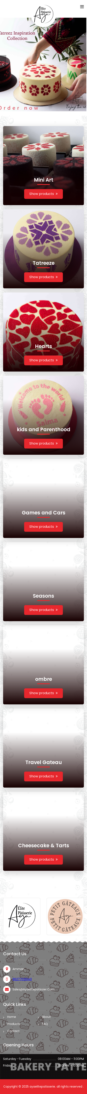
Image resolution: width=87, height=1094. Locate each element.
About (46, 1017)
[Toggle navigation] (82, 6)
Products (13, 1024)
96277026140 (22, 979)
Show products (43, 193)
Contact (13, 1031)
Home (11, 1017)
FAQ (45, 1024)
